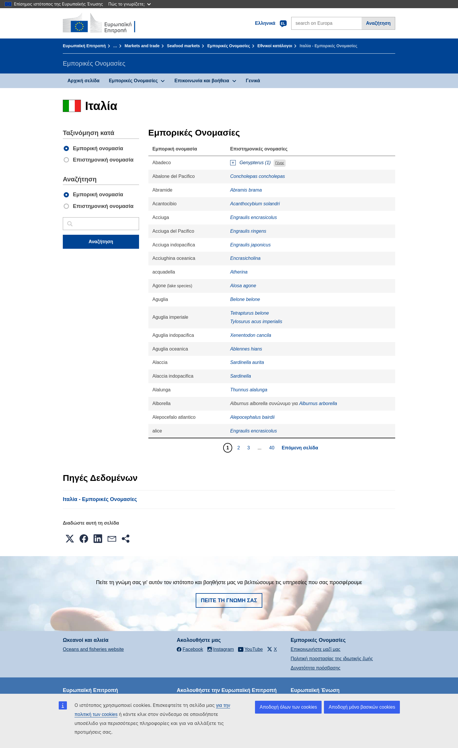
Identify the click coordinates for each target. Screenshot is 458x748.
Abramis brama (246, 190)
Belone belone (245, 299)
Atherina (239, 271)
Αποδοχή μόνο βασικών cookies (362, 707)
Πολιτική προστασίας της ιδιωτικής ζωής (332, 658)
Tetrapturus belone (249, 313)
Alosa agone (243, 285)
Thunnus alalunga (248, 389)
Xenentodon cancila (250, 335)
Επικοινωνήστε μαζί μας (315, 649)
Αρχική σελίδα (83, 80)
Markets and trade (141, 45)
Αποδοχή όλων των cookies (288, 707)
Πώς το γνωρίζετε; (129, 3)
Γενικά (253, 80)
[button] (70, 538)
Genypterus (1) (255, 162)
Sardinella (240, 376)
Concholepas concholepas (257, 176)
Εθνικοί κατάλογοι (274, 45)
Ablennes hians (246, 348)
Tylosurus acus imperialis (256, 321)
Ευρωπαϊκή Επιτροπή (84, 45)
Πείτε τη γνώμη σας (229, 600)
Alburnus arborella (318, 403)
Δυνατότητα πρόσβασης (316, 667)
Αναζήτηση (378, 23)
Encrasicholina (245, 258)
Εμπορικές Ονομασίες (228, 45)
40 (272, 447)
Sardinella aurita (247, 362)
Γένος (279, 163)
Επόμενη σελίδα (300, 447)
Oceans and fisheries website (93, 649)
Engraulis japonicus (250, 244)
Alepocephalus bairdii (252, 417)
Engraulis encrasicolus (253, 217)
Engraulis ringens (248, 231)
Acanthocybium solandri (255, 203)
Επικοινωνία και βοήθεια (201, 80)
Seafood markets (183, 45)
